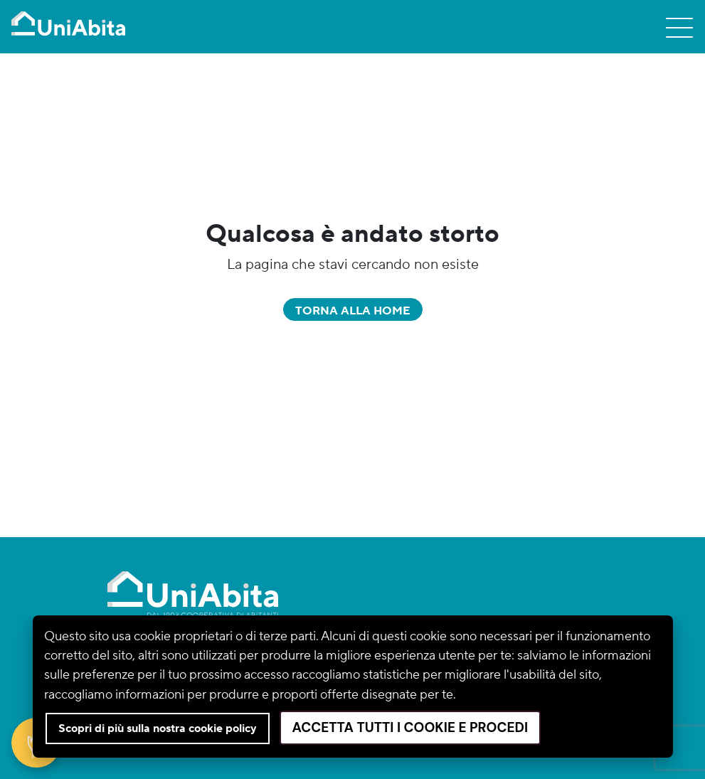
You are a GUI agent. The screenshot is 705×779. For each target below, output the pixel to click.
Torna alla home (352, 311)
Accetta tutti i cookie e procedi (410, 727)
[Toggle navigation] (679, 27)
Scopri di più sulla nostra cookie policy (157, 728)
